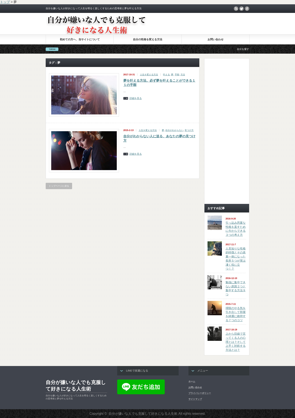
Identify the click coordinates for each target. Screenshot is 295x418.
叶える (166, 74)
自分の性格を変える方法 (147, 39)
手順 (177, 74)
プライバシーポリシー (199, 393)
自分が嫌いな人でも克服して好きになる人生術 (76, 386)
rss (236, 8)
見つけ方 (189, 130)
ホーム (191, 381)
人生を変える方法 (149, 74)
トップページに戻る (59, 186)
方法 (182, 74)
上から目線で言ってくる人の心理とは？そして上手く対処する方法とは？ (236, 341)
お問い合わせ (216, 39)
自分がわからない (174, 130)
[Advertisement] (227, 139)
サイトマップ (195, 399)
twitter (241, 8)
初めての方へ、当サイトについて (80, 39)
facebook (247, 8)
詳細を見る (135, 98)
